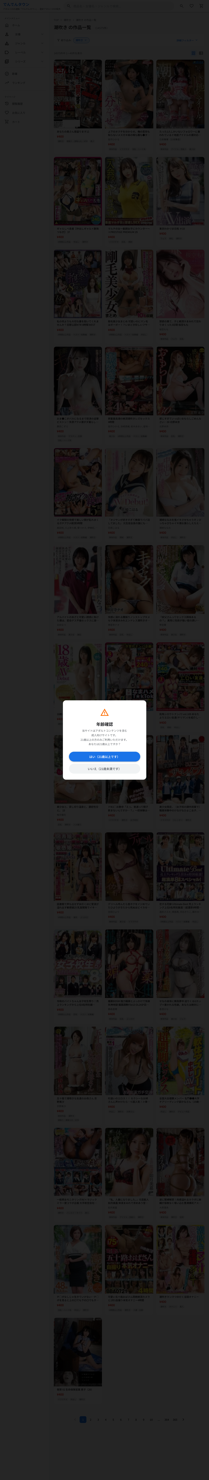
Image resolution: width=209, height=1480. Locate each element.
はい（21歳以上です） (104, 756)
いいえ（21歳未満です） (104, 768)
